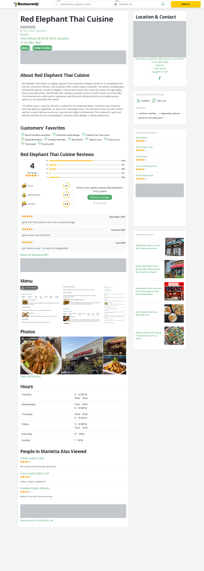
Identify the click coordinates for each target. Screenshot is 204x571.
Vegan (31, 30)
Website (159, 65)
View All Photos (30, 376)
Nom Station (142, 137)
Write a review (99, 197)
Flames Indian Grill (144, 175)
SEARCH (186, 4)
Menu (25, 48)
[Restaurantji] (26, 4)
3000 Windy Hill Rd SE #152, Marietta (44, 38)
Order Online (42, 48)
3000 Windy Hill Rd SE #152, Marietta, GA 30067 (159, 58)
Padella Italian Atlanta (35, 488)
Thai (25, 30)
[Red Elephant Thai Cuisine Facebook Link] (160, 78)
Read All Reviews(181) (34, 255)
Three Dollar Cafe (32, 458)
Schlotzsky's (142, 156)
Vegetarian (41, 30)
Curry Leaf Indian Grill (34, 473)
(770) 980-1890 (30, 43)
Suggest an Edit (160, 71)
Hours (24, 34)
